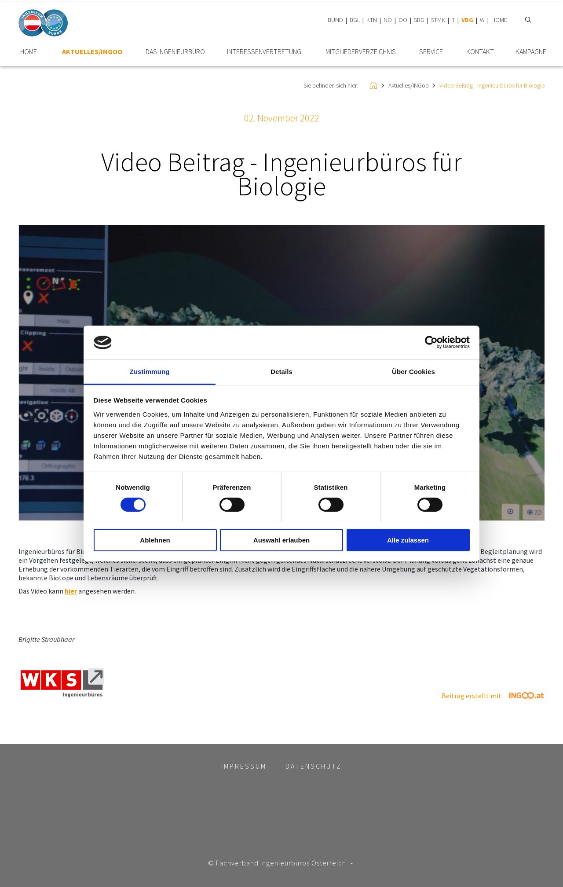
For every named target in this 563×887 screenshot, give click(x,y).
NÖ (388, 20)
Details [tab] (281, 371)
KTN (371, 20)
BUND (335, 20)
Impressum (244, 766)
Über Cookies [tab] (413, 371)
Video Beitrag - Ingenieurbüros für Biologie (492, 85)
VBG (467, 20)
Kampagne (530, 51)
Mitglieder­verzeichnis (360, 51)
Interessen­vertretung (264, 51)
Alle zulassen (408, 540)
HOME (499, 20)
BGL (355, 20)
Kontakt (480, 51)
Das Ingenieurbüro (175, 51)
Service (431, 51)
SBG (419, 20)
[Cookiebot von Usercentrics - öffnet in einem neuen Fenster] (431, 342)
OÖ (402, 20)
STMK (438, 20)
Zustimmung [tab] (150, 371)
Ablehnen (155, 540)
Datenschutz (313, 766)
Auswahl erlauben (281, 540)
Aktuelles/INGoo (92, 51)
